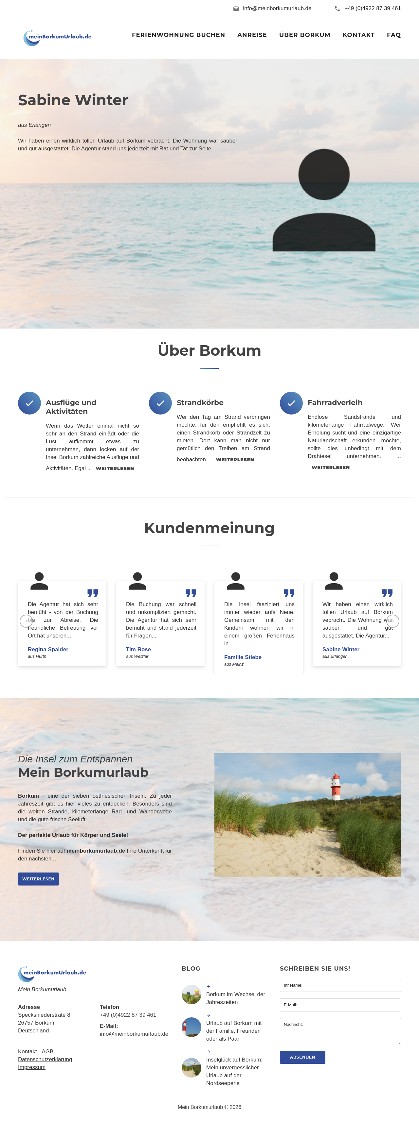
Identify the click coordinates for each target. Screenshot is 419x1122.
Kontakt (27, 1051)
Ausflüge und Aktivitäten (71, 407)
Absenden (302, 1057)
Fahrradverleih (335, 402)
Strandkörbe (200, 402)
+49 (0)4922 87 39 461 (372, 8)
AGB (47, 1051)
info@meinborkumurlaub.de (277, 8)
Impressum (32, 1067)
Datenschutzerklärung (45, 1059)
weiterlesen (115, 468)
